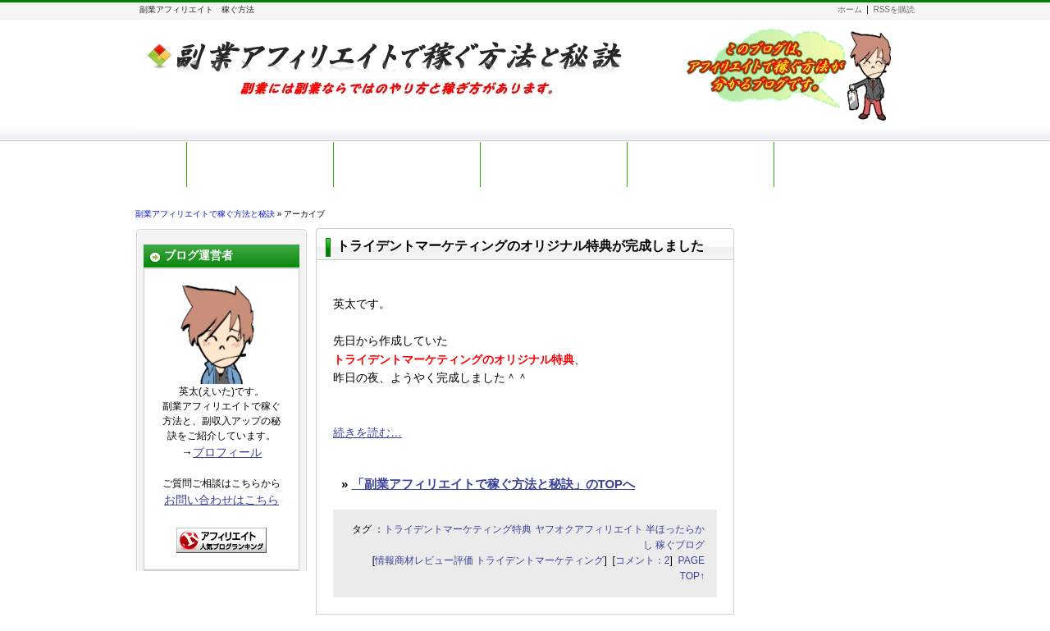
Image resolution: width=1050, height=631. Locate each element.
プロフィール (227, 452)
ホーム (850, 9)
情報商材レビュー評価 (424, 560)
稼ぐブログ (680, 545)
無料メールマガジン (407, 164)
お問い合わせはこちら (221, 499)
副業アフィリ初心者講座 (554, 164)
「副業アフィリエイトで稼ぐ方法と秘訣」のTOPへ (494, 484)
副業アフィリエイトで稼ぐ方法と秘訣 (205, 213)
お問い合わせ (850, 164)
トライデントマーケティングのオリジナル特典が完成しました (520, 246)
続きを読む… (367, 432)
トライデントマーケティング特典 (458, 529)
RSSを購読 (894, 9)
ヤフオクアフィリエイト (589, 529)
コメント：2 (642, 560)
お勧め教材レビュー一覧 (700, 164)
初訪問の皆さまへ (260, 164)
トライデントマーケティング (540, 560)
